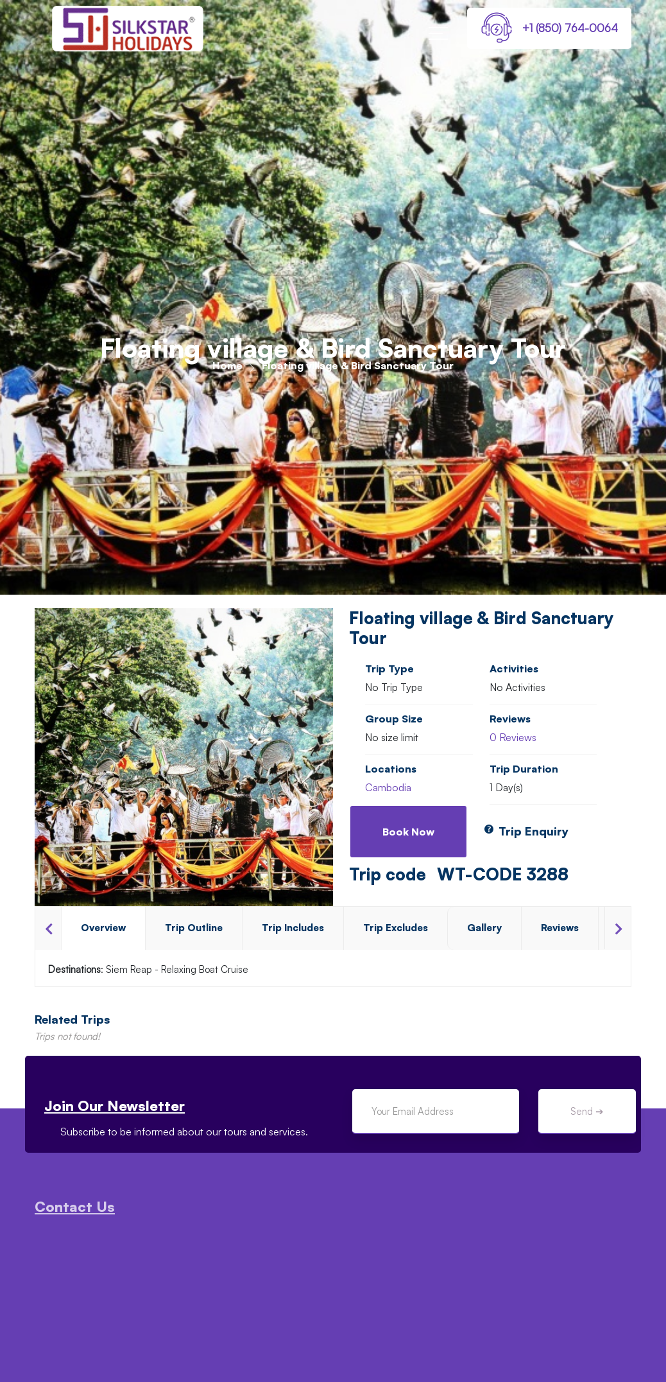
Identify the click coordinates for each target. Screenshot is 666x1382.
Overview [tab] (103, 928)
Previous (48, 928)
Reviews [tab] (560, 928)
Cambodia (388, 787)
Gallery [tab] (484, 928)
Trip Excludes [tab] (395, 928)
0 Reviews (513, 737)
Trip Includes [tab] (293, 928)
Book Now (408, 831)
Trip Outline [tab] (194, 928)
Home (227, 365)
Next (617, 928)
